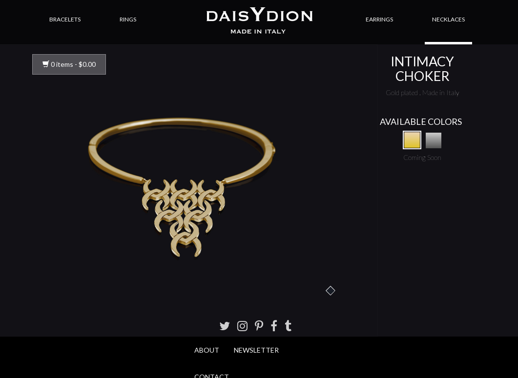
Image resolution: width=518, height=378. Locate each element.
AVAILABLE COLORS (421, 121)
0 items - (69, 64)
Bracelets (65, 19)
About (206, 350)
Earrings (379, 19)
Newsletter (256, 350)
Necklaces (448, 19)
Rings (128, 19)
